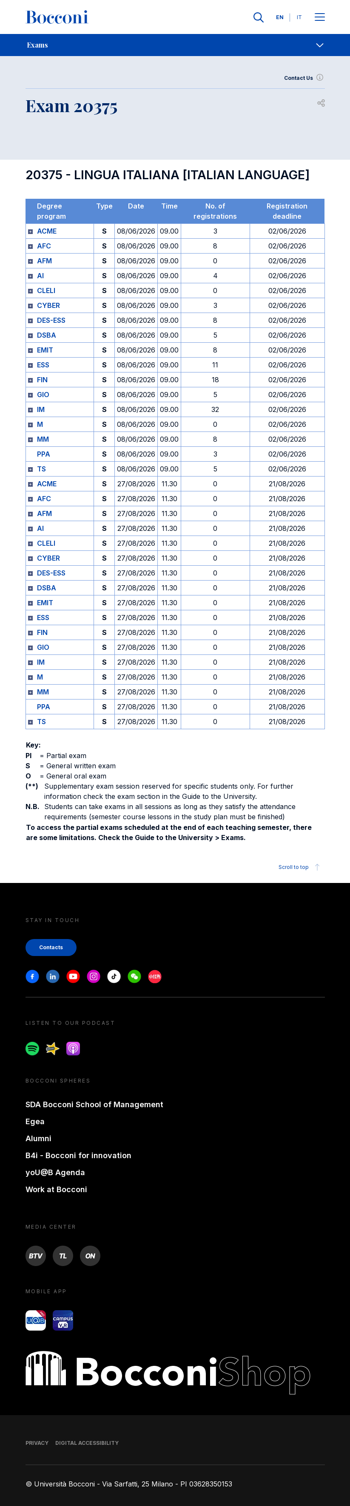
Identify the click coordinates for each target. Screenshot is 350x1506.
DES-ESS (51, 320)
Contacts (51, 947)
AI (40, 275)
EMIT (45, 350)
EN (280, 17)
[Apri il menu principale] (320, 17)
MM (43, 439)
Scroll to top (300, 867)
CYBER (48, 305)
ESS (43, 365)
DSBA (46, 335)
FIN (42, 379)
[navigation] (175, 45)
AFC (44, 246)
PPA (43, 454)
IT (299, 17)
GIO (43, 394)
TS (41, 469)
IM (41, 409)
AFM (44, 261)
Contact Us (304, 78)
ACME (47, 231)
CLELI (46, 290)
